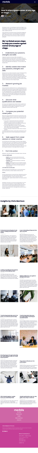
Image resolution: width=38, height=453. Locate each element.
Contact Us (19, 420)
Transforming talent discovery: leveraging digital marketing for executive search (27, 316)
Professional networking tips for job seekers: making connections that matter (8, 231)
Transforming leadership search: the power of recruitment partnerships (9, 316)
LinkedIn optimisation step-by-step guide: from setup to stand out (28, 397)
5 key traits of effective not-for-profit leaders (27, 361)
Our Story (19, 412)
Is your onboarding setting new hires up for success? (28, 231)
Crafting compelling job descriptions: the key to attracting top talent (9, 270)
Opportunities (19, 414)
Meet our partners (19, 418)
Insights (19, 416)
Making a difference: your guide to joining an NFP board (28, 276)
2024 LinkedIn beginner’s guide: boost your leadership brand (7, 397)
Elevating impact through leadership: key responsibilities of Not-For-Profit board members (9, 356)
